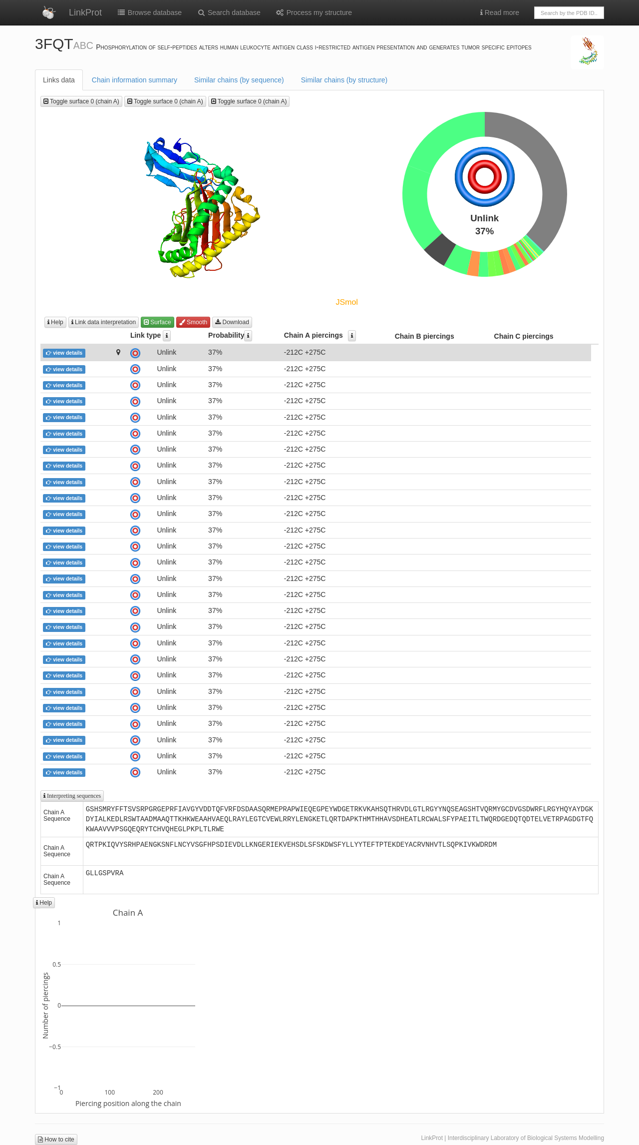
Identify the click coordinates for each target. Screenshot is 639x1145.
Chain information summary (134, 80)
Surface (157, 322)
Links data (59, 80)
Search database (229, 12)
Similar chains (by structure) (344, 80)
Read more (499, 12)
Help (55, 322)
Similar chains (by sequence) (239, 80)
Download (232, 322)
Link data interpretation (103, 322)
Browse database (149, 12)
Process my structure (314, 12)
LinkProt (85, 12)
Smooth (193, 322)
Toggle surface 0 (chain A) (81, 101)
